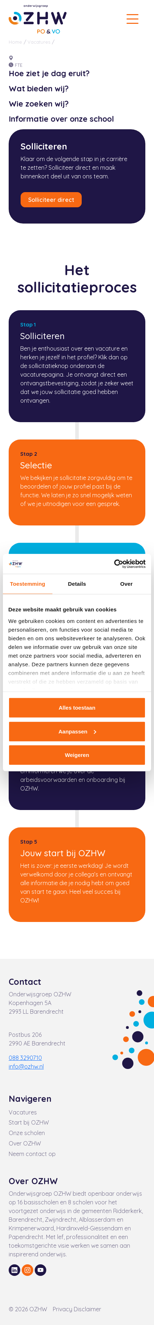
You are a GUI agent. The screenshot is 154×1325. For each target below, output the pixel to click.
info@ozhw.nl (26, 1066)
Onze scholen (27, 1132)
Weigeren (77, 755)
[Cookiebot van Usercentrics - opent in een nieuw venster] (114, 563)
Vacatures (38, 42)
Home (15, 42)
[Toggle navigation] (132, 19)
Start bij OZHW (29, 1122)
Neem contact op (32, 1153)
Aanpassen (77, 731)
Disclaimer (87, 1309)
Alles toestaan (77, 708)
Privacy (63, 1309)
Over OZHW (25, 1143)
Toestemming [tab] (28, 584)
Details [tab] (77, 584)
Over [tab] (126, 584)
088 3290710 (25, 1057)
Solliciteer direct (51, 199)
